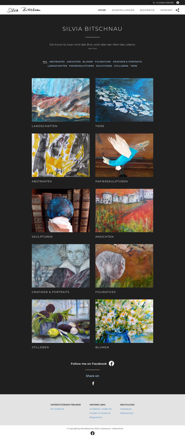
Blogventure (95, 417)
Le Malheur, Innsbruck (100, 409)
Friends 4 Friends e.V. (100, 413)
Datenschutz (126, 413)
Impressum (126, 409)
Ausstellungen (123, 10)
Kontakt (167, 10)
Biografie (147, 10)
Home (102, 10)
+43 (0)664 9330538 (163, 2)
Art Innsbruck (57, 409)
